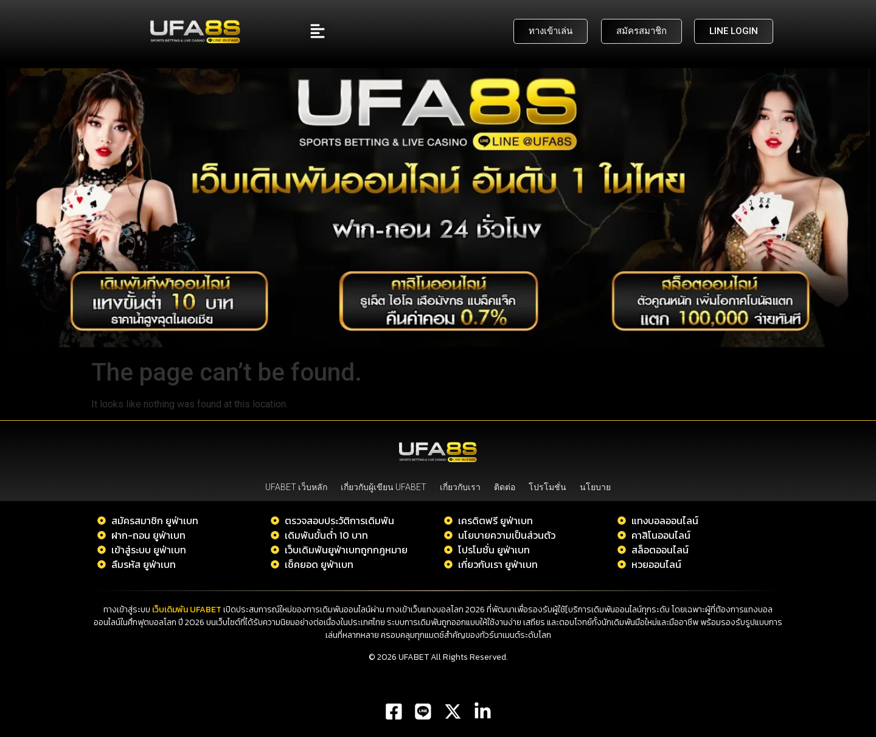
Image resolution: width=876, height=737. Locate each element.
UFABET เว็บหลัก (296, 487)
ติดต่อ (504, 487)
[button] (317, 31)
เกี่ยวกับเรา (460, 487)
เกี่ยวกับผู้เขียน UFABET (383, 487)
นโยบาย (595, 487)
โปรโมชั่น (547, 487)
